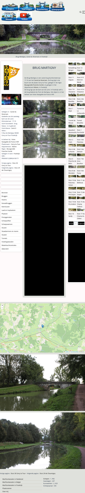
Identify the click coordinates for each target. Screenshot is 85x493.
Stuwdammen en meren (10, 231)
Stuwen (4, 235)
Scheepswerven (7, 224)
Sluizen (4, 228)
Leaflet (66, 351)
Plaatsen (5, 214)
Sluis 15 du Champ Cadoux (81, 204)
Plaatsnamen (6, 488)
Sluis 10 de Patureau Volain (72, 182)
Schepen (46, 479)
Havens (4, 200)
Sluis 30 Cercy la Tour (18, 473)
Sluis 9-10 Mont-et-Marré (80, 79)
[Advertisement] (44, 231)
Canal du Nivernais (40, 80)
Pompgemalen (7, 217)
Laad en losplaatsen (8, 210)
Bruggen (4, 196)
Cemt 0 (13, 128)
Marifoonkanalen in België (11, 482)
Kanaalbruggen (7, 203)
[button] (43, 326)
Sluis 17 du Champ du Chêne (81, 216)
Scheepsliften (6, 221)
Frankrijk (17, 154)
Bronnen (5, 193)
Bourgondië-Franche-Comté (34, 85)
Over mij (5, 491)
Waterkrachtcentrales (9, 245)
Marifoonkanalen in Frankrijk (12, 485)
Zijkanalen (5, 249)
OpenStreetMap (74, 351)
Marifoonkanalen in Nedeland (12, 479)
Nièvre (36, 87)
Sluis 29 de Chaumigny (47, 473)
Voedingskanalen (7, 242)
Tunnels (4, 238)
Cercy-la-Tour (15, 144)
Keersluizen (6, 207)
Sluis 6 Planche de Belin (72, 161)
